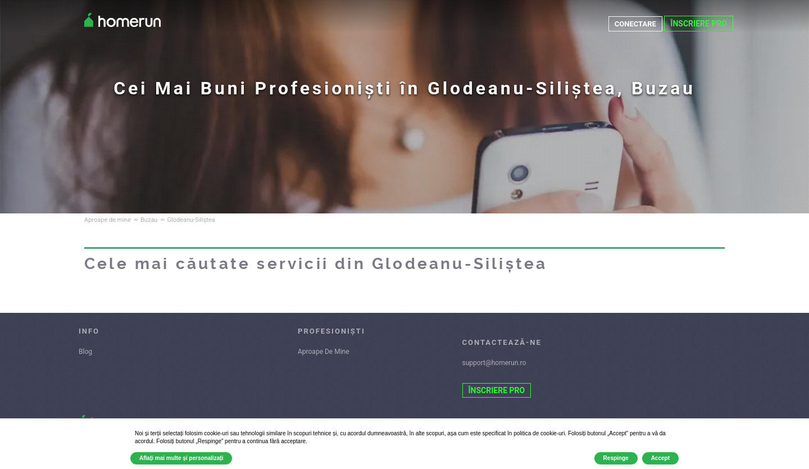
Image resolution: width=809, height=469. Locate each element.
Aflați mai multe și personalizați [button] (181, 458)
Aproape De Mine (323, 352)
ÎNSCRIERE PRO (698, 23)
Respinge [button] (616, 458)
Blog (85, 352)
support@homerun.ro (494, 363)
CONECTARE (633, 23)
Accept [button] (660, 458)
